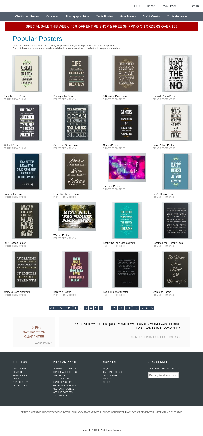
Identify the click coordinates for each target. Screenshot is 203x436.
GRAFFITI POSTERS (62, 382)
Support (150, 6)
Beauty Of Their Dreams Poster (119, 243)
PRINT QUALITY (20, 382)
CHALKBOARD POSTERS (65, 372)
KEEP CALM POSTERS (63, 389)
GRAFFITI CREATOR (31, 412)
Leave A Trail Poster (163, 145)
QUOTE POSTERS (61, 379)
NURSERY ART (60, 375)
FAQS (105, 369)
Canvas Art (52, 16)
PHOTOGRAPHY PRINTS (64, 385)
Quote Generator (177, 16)
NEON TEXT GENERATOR (56, 412)
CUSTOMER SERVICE (113, 372)
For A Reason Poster (15, 243)
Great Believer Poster (15, 96)
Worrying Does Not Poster (17, 292)
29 (114, 308)
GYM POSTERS (60, 396)
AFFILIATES (108, 382)
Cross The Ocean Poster (66, 145)
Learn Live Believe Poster (66, 194)
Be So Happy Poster (163, 194)
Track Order (168, 6)
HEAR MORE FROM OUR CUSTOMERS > (153, 337)
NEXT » (147, 308)
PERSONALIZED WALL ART (66, 369)
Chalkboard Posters (27, 16)
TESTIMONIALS (20, 385)
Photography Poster (63, 96)
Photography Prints (78, 16)
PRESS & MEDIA (20, 375)
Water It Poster (11, 145)
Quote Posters (105, 16)
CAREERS (17, 379)
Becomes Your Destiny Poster (168, 243)
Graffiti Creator (151, 16)
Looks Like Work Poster (115, 292)
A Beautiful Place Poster (116, 96)
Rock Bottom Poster (14, 194)
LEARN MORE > (43, 342)
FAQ (137, 6)
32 (136, 308)
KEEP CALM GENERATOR (169, 412)
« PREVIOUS (60, 308)
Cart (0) (194, 6)
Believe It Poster (62, 292)
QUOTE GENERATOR (114, 412)
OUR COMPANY (20, 369)
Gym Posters (128, 16)
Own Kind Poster (162, 292)
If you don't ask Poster (164, 96)
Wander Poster (61, 235)
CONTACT (17, 372)
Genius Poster (110, 145)
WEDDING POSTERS (63, 392)
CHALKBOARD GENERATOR (86, 412)
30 (121, 308)
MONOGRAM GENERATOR (140, 412)
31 (128, 308)
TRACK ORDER (110, 375)
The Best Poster (111, 186)
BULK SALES (109, 379)
